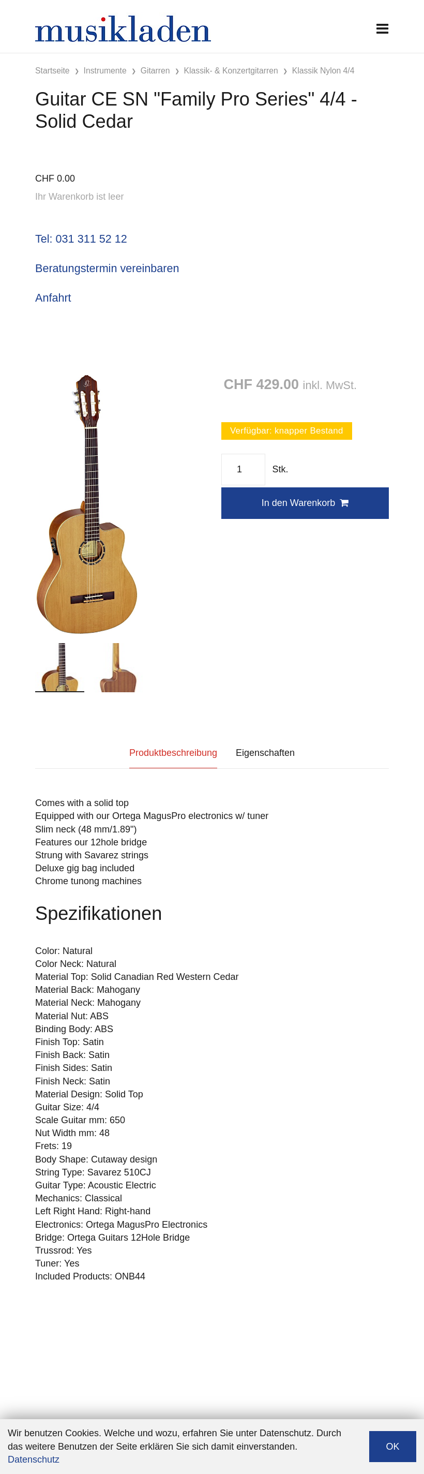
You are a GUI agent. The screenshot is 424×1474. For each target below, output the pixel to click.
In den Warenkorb (305, 503)
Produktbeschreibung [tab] (173, 753)
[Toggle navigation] (382, 29)
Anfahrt (53, 297)
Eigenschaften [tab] (265, 753)
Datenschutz (33, 1459)
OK (392, 1446)
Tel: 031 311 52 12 (81, 238)
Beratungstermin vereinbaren (107, 268)
